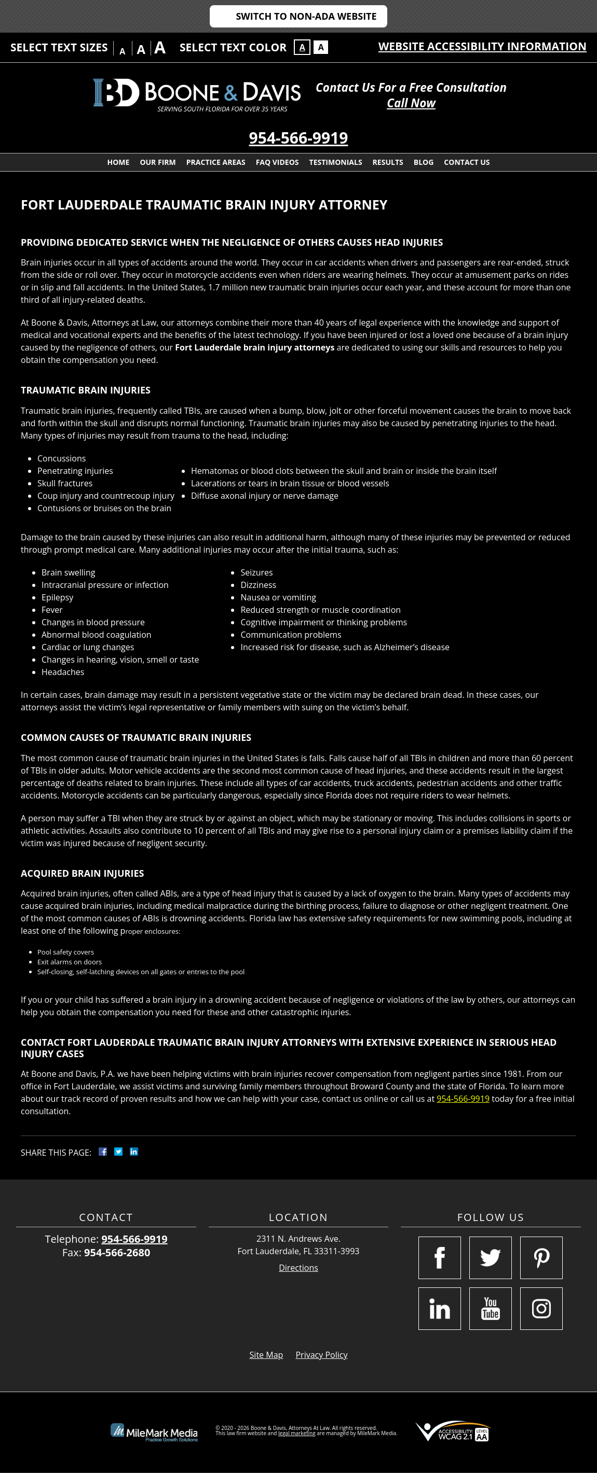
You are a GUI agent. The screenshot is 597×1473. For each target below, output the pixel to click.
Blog (424, 162)
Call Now (411, 102)
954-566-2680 (117, 1252)
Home (118, 162)
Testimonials (335, 162)
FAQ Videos (277, 162)
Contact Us (467, 162)
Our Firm (157, 162)
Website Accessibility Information (482, 46)
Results (388, 162)
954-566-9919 (298, 137)
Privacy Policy (321, 1354)
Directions (298, 1267)
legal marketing (297, 1433)
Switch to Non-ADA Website (306, 16)
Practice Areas (216, 162)
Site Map (266, 1354)
